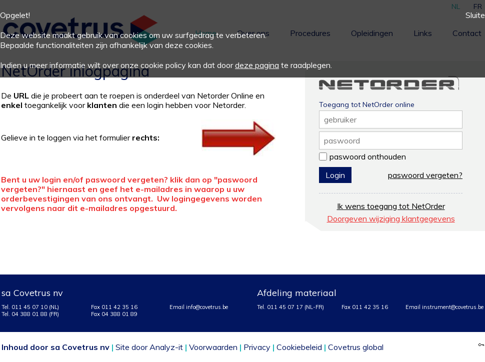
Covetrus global (356, 347)
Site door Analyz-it (149, 347)
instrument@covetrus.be (453, 307)
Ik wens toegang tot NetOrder (391, 206)
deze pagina (257, 65)
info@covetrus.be (207, 307)
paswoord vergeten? (425, 175)
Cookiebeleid (299, 347)
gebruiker (340, 119)
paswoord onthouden (368, 157)
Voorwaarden (213, 347)
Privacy (257, 347)
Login (335, 175)
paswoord (342, 141)
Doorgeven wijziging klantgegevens (391, 219)
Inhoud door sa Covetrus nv (56, 347)
